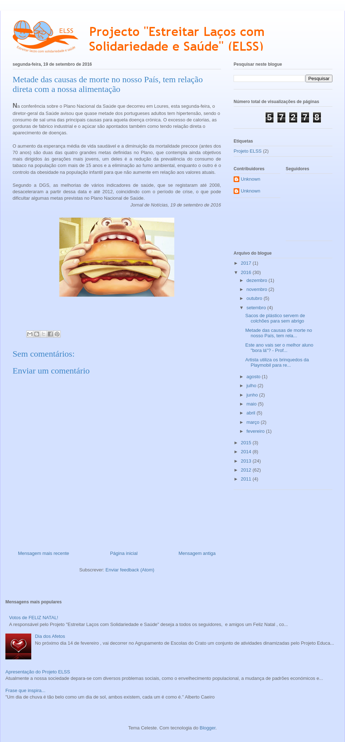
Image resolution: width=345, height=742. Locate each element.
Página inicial (124, 553)
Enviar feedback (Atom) (130, 569)
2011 (247, 479)
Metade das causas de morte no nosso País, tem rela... (278, 333)
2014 (247, 451)
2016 (247, 272)
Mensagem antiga (197, 553)
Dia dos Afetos (50, 636)
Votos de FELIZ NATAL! (33, 617)
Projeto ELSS (248, 151)
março (254, 422)
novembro (257, 289)
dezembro (257, 280)
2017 (247, 263)
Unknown (250, 179)
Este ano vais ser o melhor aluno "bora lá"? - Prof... (279, 347)
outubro (255, 298)
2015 (247, 442)
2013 (247, 461)
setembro (257, 307)
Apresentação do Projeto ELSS (37, 671)
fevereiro (256, 431)
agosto (254, 376)
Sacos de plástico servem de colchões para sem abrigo (275, 318)
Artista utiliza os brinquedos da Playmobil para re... (277, 362)
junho (253, 395)
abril (252, 413)
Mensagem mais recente (43, 553)
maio (252, 404)
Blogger (208, 728)
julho (252, 385)
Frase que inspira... (25, 690)
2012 (247, 470)
